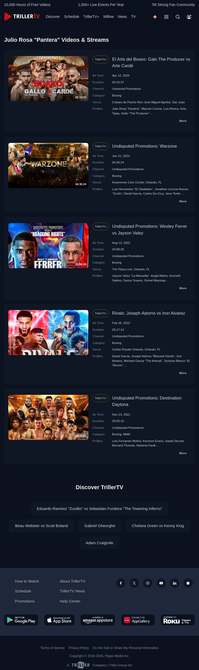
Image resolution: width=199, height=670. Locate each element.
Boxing (117, 95)
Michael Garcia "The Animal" (143, 360)
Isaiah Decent (174, 441)
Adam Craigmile (99, 543)
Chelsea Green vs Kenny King (158, 525)
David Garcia (132, 193)
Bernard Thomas (123, 445)
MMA (126, 434)
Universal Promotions (126, 88)
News (122, 17)
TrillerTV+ (91, 17)
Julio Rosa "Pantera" (126, 108)
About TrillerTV (72, 581)
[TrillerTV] (22, 16)
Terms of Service (52, 648)
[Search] (177, 17)
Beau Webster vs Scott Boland (41, 525)
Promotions (25, 601)
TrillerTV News (72, 591)
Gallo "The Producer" (135, 113)
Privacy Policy (79, 648)
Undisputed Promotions (128, 169)
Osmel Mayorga (155, 280)
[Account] (189, 17)
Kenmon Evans (153, 441)
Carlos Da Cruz (153, 193)
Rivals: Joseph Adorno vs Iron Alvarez (148, 313)
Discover (53, 17)
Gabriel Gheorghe (99, 525)
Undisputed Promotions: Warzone (144, 146)
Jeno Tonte (173, 193)
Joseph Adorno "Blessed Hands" (153, 356)
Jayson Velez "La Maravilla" (130, 275)
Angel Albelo (159, 275)
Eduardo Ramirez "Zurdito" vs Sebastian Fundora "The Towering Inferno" (99, 508)
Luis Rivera (170, 108)
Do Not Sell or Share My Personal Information (126, 648)
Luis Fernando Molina (126, 441)
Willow (108, 17)
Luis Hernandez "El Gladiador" (132, 189)
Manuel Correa (151, 108)
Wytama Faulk (146, 445)
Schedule (71, 17)
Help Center (70, 601)
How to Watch (27, 581)
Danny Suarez (133, 280)
